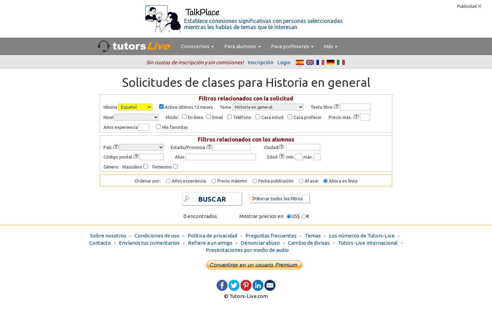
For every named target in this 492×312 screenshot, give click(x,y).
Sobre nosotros (108, 236)
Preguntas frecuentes (271, 236)
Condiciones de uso (157, 236)
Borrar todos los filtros (277, 198)
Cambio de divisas (309, 243)
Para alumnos (242, 46)
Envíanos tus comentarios (149, 243)
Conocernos (197, 46)
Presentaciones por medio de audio (247, 250)
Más (331, 46)
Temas (313, 236)
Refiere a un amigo (210, 243)
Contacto (100, 243)
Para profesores (292, 46)
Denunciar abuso (260, 243)
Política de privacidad (212, 236)
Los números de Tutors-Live (362, 236)
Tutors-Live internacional (368, 243)
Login (283, 62)
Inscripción (260, 62)
